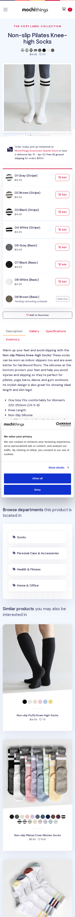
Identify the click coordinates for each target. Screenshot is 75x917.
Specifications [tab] (56, 331)
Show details (57, 467)
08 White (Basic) (27, 280)
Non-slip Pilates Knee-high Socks (37, 38)
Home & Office (28, 585)
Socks (21, 537)
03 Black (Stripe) (27, 210)
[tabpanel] (37, 410)
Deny (37, 489)
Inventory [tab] (13, 339)
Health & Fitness (28, 569)
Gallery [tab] (34, 331)
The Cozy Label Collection (37, 26)
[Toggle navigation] (5, 9)
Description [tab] (14, 331)
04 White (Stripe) (27, 227)
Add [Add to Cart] (63, 177)
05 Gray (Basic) (26, 245)
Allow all (37, 478)
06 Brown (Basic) (27, 297)
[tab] (25, 135)
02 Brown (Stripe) (27, 193)
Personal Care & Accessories (38, 553)
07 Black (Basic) (26, 262)
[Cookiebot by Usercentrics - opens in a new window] (56, 424)
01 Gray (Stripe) (26, 175)
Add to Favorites (37, 315)
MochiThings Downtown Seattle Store (36, 150)
